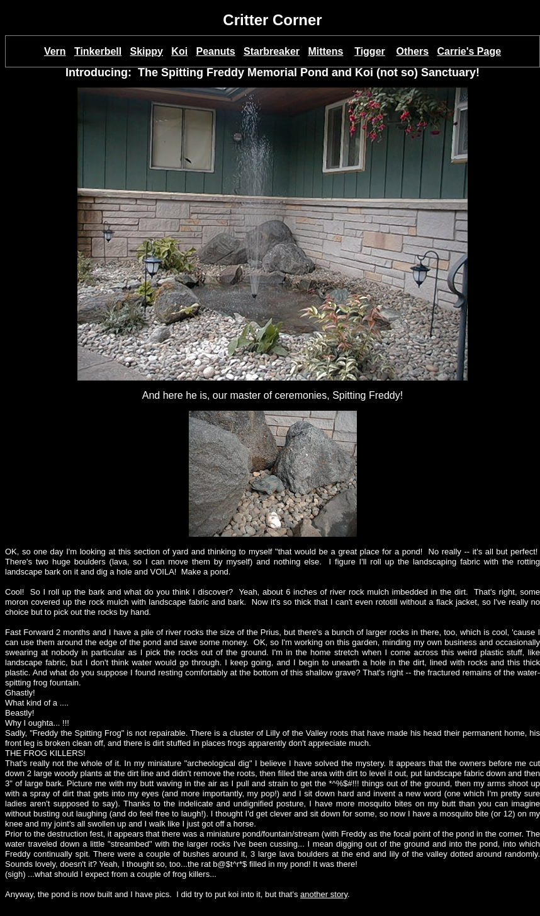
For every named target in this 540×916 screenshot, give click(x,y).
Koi (179, 51)
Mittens (325, 51)
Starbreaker (272, 51)
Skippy (146, 51)
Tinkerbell (97, 51)
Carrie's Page (469, 51)
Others (413, 51)
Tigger (369, 51)
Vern (55, 51)
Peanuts (215, 51)
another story (323, 894)
